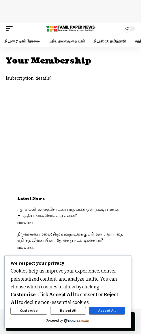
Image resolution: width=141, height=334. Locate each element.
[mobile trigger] (11, 28)
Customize (29, 311)
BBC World (25, 223)
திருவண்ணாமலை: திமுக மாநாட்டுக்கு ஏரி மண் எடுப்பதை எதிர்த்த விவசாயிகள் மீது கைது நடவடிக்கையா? (70, 237)
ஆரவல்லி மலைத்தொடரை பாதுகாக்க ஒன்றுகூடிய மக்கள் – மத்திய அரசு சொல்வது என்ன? (69, 212)
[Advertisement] (71, 10)
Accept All (107, 311)
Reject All (68, 311)
